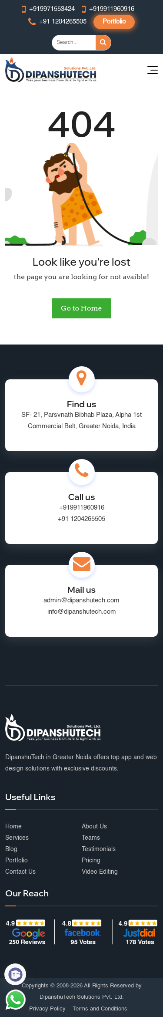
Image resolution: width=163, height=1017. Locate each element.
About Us (94, 827)
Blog (11, 849)
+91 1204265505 (81, 519)
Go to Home (81, 308)
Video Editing (100, 872)
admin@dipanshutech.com (81, 600)
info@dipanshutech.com (81, 611)
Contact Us (20, 872)
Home (13, 827)
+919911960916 (81, 507)
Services (17, 838)
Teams (91, 838)
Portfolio (114, 21)
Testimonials (99, 849)
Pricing (91, 861)
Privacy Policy (47, 1009)
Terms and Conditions (100, 1009)
